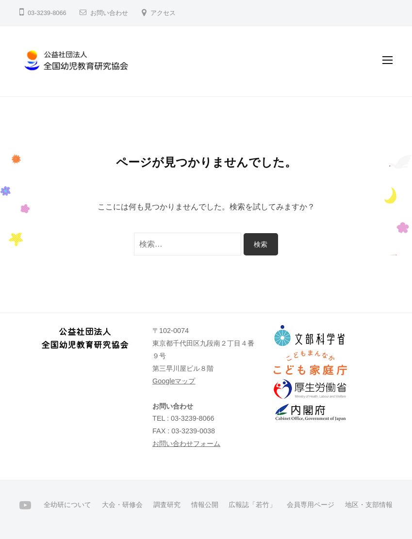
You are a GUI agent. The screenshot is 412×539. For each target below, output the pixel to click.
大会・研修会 (122, 504)
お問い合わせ (109, 12)
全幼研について (67, 504)
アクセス (163, 12)
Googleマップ (173, 381)
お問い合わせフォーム (186, 443)
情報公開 (204, 504)
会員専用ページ (310, 504)
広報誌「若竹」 (252, 504)
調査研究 (167, 504)
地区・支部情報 (369, 504)
